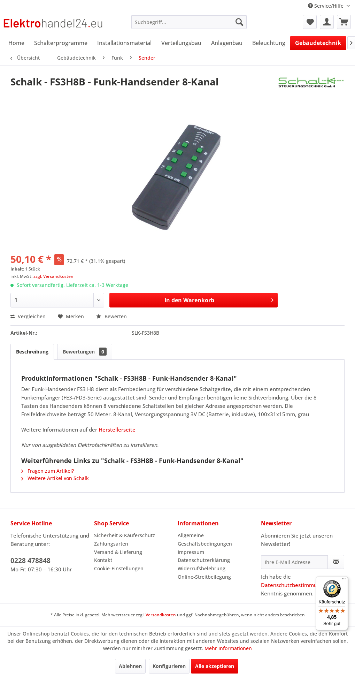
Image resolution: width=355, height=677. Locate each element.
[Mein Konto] (327, 22)
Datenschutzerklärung (204, 560)
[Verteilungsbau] (181, 43)
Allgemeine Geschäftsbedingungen (205, 539)
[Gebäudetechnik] (318, 43)
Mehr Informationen (228, 648)
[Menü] (344, 580)
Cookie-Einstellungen (119, 568)
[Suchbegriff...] (189, 22)
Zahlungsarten (111, 543)
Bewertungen (85, 352)
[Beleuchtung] (268, 43)
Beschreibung (32, 351)
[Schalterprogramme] (60, 43)
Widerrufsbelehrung (201, 568)
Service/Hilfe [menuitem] (326, 5)
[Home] (16, 43)
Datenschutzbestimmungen (295, 584)
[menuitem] (189, 22)
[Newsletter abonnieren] (335, 562)
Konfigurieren (169, 666)
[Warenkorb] (344, 22)
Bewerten (111, 316)
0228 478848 (30, 560)
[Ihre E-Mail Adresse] (294, 562)
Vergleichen (28, 316)
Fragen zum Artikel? (47, 470)
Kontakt (103, 560)
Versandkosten (161, 615)
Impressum (191, 552)
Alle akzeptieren (214, 666)
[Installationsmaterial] (124, 43)
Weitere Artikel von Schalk (55, 478)
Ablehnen (130, 666)
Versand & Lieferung (118, 552)
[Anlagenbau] (226, 43)
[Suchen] (239, 22)
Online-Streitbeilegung (204, 576)
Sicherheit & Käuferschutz (124, 535)
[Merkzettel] (310, 22)
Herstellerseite (117, 429)
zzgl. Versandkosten (53, 276)
